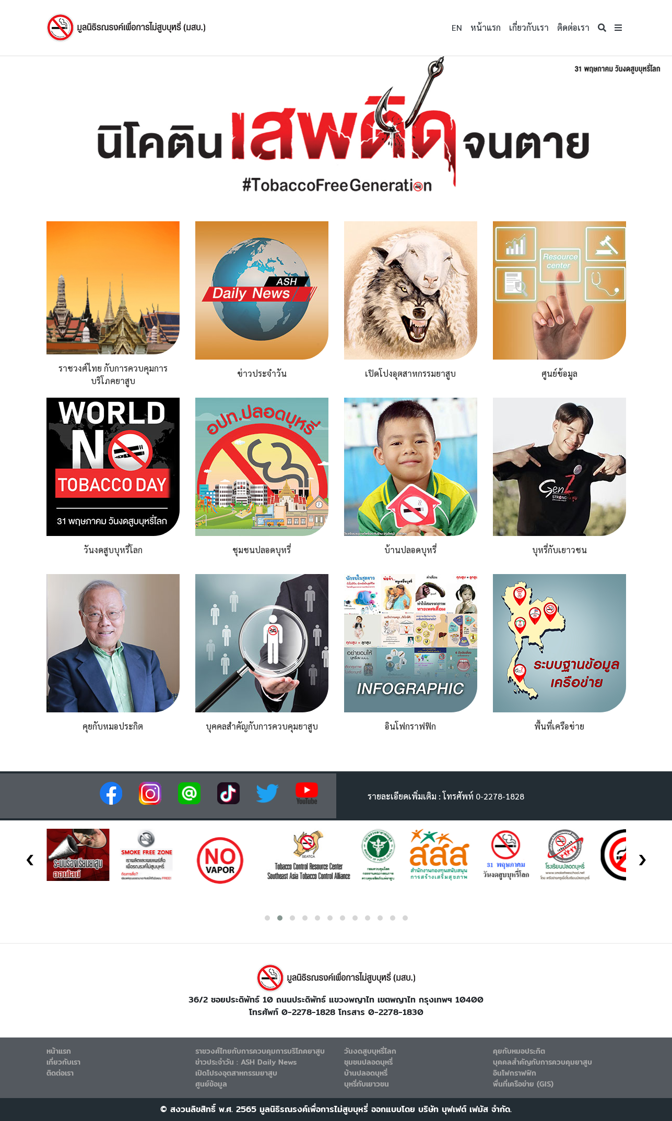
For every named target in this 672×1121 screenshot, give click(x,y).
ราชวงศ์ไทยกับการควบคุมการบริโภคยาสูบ (260, 1051)
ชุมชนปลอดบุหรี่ (368, 1062)
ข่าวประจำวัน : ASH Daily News (246, 1062)
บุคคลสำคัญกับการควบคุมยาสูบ (542, 1062)
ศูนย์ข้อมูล (211, 1084)
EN (457, 27)
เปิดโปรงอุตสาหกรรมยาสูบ (236, 1073)
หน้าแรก (485, 27)
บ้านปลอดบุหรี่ (365, 1073)
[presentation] (30, 856)
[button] (618, 27)
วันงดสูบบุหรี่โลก (370, 1051)
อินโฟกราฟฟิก (514, 1073)
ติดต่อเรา (573, 27)
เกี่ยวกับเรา (529, 27)
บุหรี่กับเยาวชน (366, 1084)
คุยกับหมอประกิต (519, 1051)
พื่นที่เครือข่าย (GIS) (523, 1084)
